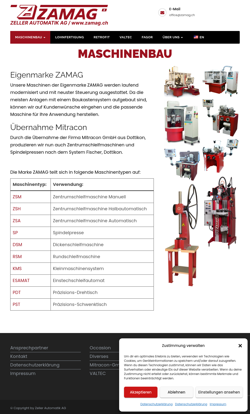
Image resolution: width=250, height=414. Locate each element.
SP (15, 233)
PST (16, 304)
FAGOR (147, 37)
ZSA (17, 221)
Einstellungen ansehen (219, 392)
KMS (17, 268)
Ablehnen (176, 392)
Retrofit (102, 37)
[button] (240, 345)
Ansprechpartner (29, 348)
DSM (17, 245)
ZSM (17, 197)
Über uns (173, 37)
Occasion (100, 348)
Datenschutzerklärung (156, 404)
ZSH (17, 209)
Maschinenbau (30, 37)
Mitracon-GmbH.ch (111, 365)
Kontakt (221, 12)
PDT (17, 292)
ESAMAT (21, 280)
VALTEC (126, 37)
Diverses (99, 356)
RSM (17, 256)
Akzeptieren (141, 392)
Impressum (218, 404)
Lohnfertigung (69, 37)
